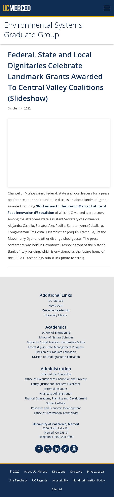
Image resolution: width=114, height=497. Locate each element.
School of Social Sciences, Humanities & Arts (56, 342)
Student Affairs (55, 403)
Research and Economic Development (56, 408)
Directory (76, 471)
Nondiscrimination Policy (89, 480)
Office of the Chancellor (55, 374)
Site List (57, 489)
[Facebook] (39, 449)
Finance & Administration (55, 393)
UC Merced (56, 301)
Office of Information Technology (56, 413)
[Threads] (74, 448)
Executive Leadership (56, 310)
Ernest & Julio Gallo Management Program (56, 347)
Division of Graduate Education (56, 352)
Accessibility (60, 480)
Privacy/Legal (95, 471)
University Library (56, 315)
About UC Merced (35, 471)
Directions (58, 471)
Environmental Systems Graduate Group (43, 31)
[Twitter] (47, 448)
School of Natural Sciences (55, 337)
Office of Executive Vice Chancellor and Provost (56, 379)
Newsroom (55, 305)
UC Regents (39, 480)
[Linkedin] (56, 449)
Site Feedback (18, 480)
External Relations (56, 389)
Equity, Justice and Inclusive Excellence (56, 384)
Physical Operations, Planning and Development (56, 398)
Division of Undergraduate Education (56, 357)
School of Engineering (56, 332)
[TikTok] (65, 448)
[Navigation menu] (107, 8)
